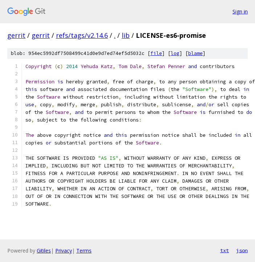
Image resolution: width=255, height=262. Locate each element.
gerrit (16, 35)
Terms (84, 250)
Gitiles (44, 250)
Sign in (240, 11)
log (175, 53)
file (156, 53)
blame (195, 53)
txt (224, 250)
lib (126, 35)
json (242, 250)
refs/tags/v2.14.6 (82, 35)
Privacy (63, 250)
